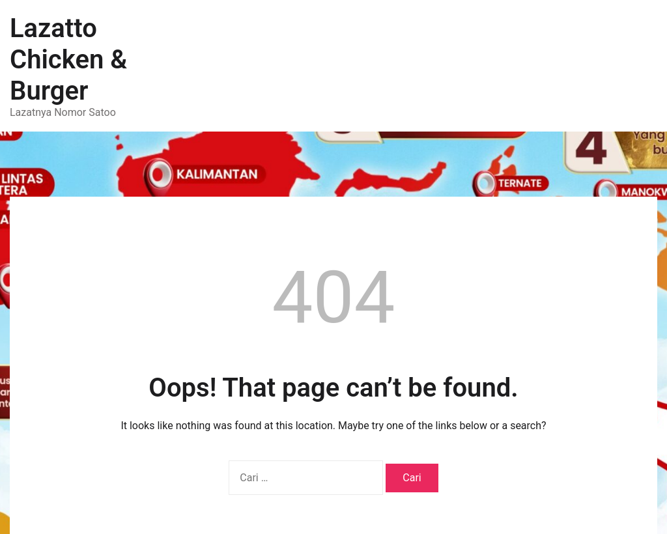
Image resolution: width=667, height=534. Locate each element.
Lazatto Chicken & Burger (68, 59)
